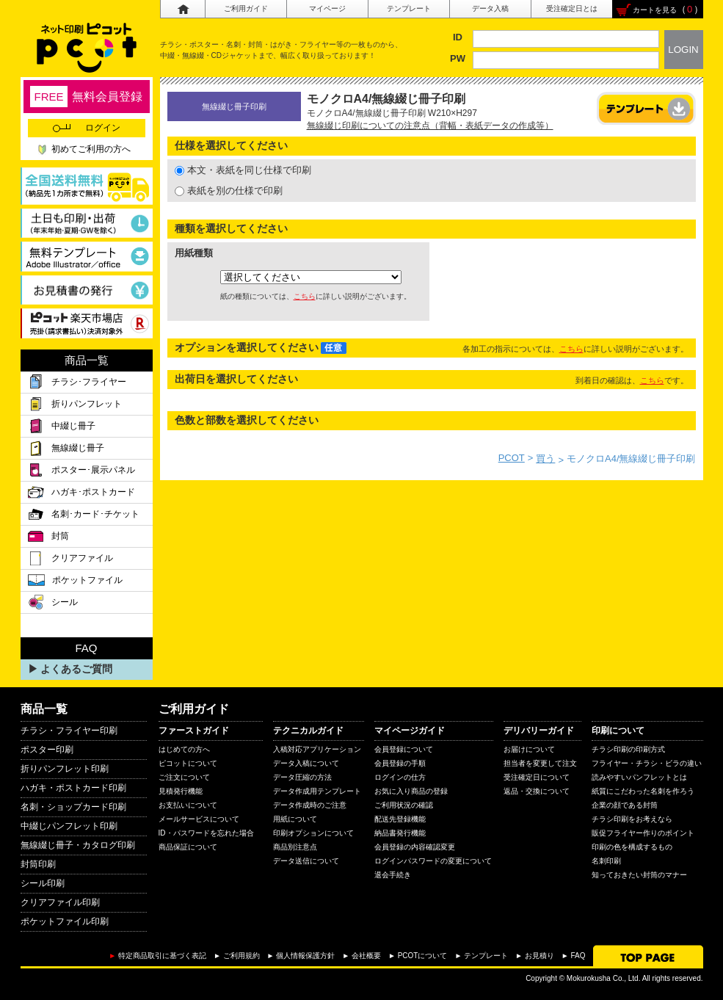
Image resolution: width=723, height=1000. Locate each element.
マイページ (327, 8)
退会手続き (392, 875)
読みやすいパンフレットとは (639, 777)
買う (545, 458)
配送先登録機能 (400, 819)
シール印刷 (43, 883)
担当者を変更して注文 (540, 763)
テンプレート (409, 8)
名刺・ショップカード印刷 (73, 807)
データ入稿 (490, 8)
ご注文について (184, 777)
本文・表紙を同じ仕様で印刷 (243, 169)
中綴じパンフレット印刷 (69, 826)
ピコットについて (188, 763)
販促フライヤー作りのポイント (643, 833)
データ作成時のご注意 (309, 805)
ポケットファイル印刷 (65, 921)
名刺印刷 (606, 861)
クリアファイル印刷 (60, 902)
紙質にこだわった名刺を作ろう (643, 791)
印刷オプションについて (313, 833)
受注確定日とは (571, 8)
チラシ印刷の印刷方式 (628, 749)
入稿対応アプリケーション (317, 749)
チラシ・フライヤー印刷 (69, 730)
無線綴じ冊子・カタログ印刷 (78, 845)
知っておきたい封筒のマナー (639, 875)
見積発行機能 (181, 791)
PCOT (511, 457)
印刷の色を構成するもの (632, 847)
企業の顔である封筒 (625, 805)
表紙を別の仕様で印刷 (229, 190)
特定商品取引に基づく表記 (162, 956)
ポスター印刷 (47, 749)
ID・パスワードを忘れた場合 (206, 833)
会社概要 (366, 956)
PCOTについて (423, 956)
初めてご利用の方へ (91, 149)
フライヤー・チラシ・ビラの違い (647, 763)
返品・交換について (537, 791)
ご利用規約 (241, 956)
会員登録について (403, 749)
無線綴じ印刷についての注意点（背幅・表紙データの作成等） (430, 125)
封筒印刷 (38, 864)
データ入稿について (306, 763)
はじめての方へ (184, 749)
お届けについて (529, 749)
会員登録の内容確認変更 (414, 847)
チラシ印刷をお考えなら (632, 819)
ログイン (86, 128)
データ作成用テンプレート (317, 791)
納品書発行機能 (400, 833)
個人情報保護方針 (305, 956)
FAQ (577, 956)
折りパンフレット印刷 (65, 769)
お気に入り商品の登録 (411, 791)
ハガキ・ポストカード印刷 (73, 788)
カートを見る (655, 10)
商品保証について (188, 847)
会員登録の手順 (400, 763)
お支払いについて (188, 805)
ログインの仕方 (400, 777)
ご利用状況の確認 (403, 805)
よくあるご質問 (76, 669)
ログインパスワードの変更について (433, 861)
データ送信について (306, 861)
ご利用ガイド (246, 8)
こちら (305, 296)
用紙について (295, 819)
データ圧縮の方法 (302, 777)
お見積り (539, 956)
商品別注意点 (295, 847)
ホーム (182, 9)
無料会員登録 (86, 96)
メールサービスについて (199, 819)
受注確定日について (537, 777)
